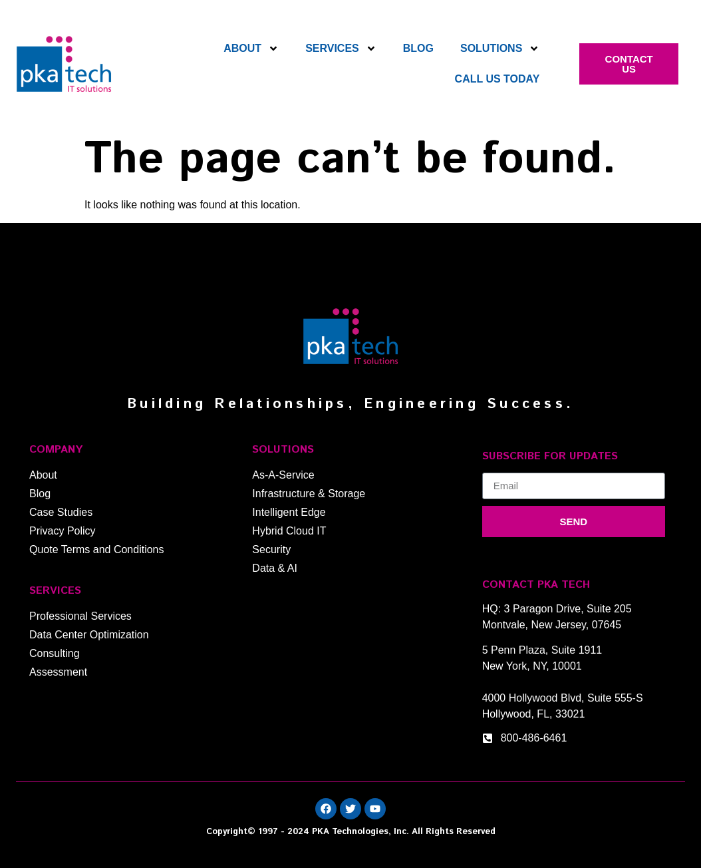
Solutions (499, 49)
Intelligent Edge (288, 512)
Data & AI (274, 568)
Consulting (54, 653)
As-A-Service (283, 475)
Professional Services (80, 616)
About (251, 49)
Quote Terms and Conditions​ (96, 549)
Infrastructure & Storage (308, 493)
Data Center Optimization (89, 634)
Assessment (58, 672)
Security (271, 549)
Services (340, 49)
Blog (418, 48)
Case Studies (60, 512)
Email (495, 467)
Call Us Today (497, 79)
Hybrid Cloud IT (289, 531)
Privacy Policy (62, 531)
